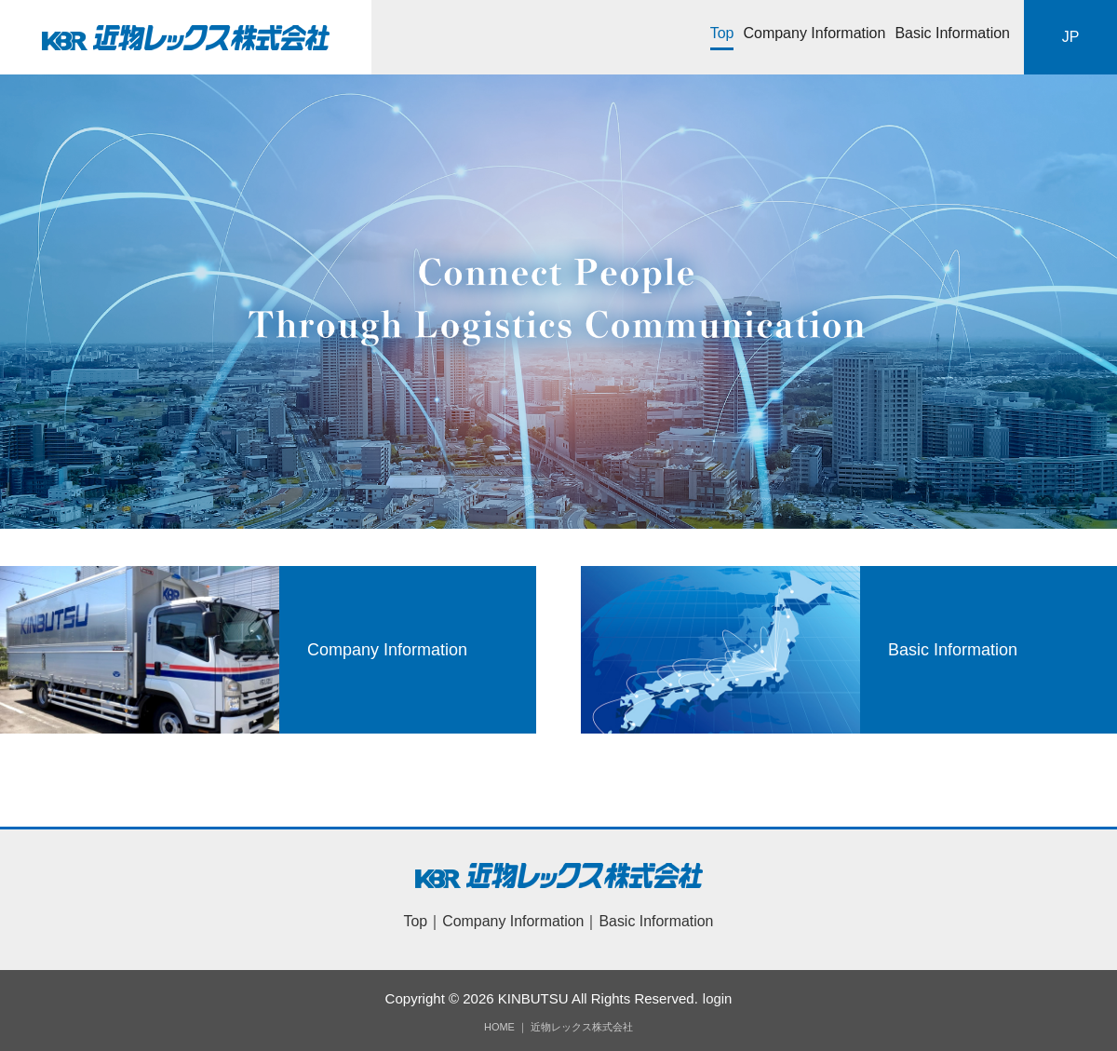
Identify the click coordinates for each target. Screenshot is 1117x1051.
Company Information (814, 33)
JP (1071, 37)
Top (722, 33)
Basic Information (952, 33)
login (718, 998)
